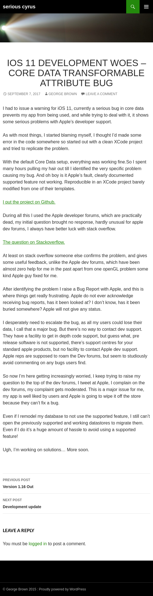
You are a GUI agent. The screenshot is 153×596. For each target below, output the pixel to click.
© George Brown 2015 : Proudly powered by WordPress (44, 589)
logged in (38, 543)
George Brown (63, 94)
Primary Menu (146, 6)
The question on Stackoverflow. (34, 242)
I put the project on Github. (29, 202)
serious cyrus (19, 6)
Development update (76, 503)
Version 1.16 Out (76, 483)
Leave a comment (101, 94)
